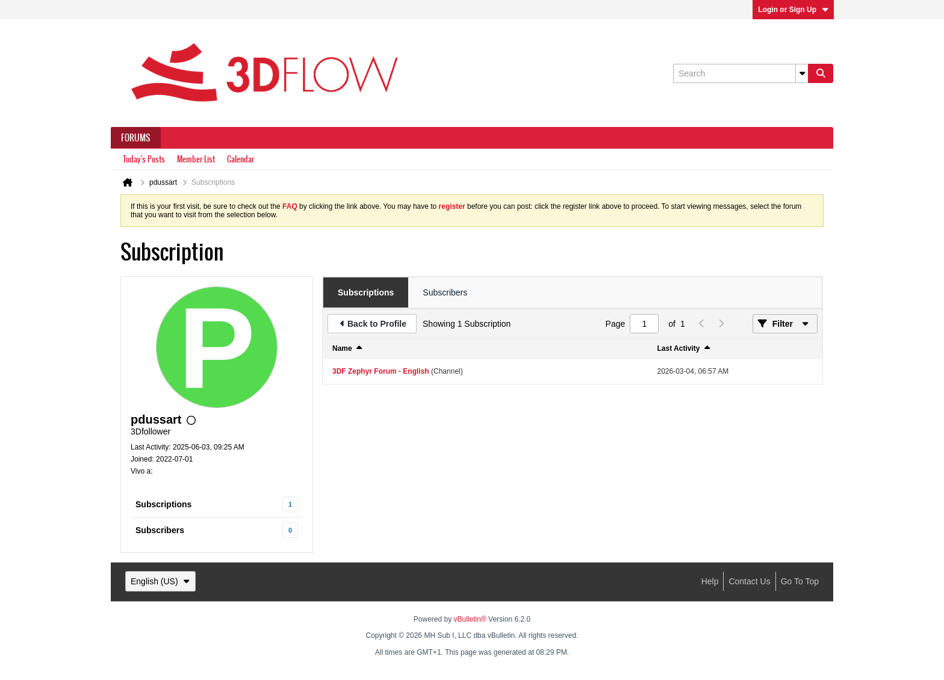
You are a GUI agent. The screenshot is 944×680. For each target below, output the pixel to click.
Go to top (800, 581)
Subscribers (159, 530)
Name (342, 348)
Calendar (240, 159)
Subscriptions (163, 504)
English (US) (160, 581)
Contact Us (749, 581)
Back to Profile (376, 324)
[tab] (365, 292)
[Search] (740, 73)
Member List (196, 159)
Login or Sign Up (793, 9)
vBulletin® (470, 619)
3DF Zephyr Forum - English (380, 371)
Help (710, 581)
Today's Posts (144, 159)
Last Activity (678, 348)
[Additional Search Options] (802, 73)
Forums (136, 137)
